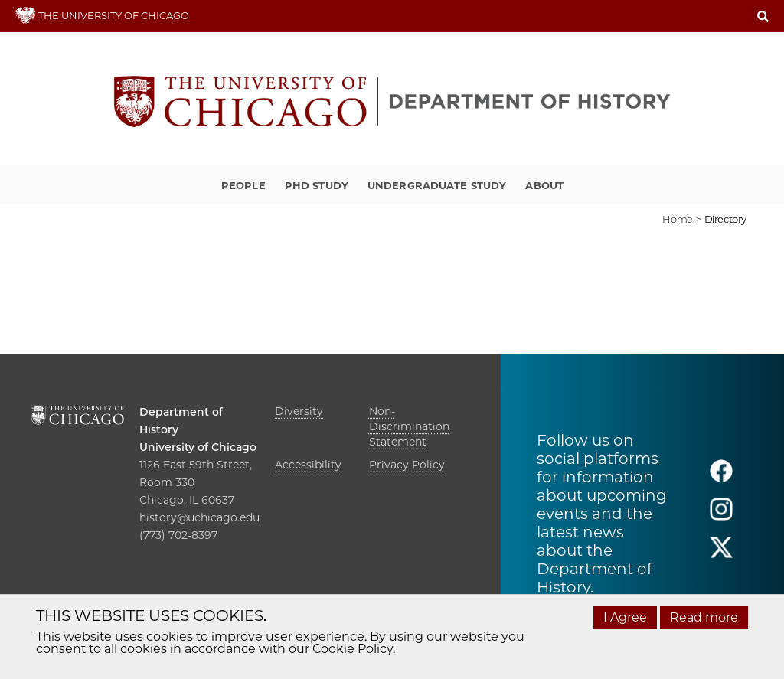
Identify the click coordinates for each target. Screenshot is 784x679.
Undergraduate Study (437, 185)
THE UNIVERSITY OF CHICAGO (102, 15)
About (544, 185)
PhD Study (316, 185)
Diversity (299, 411)
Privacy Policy (407, 465)
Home (677, 219)
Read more (704, 617)
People (243, 185)
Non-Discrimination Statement (409, 426)
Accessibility (308, 465)
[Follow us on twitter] (721, 554)
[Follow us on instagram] (721, 515)
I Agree (625, 617)
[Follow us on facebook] (721, 477)
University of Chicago (197, 447)
